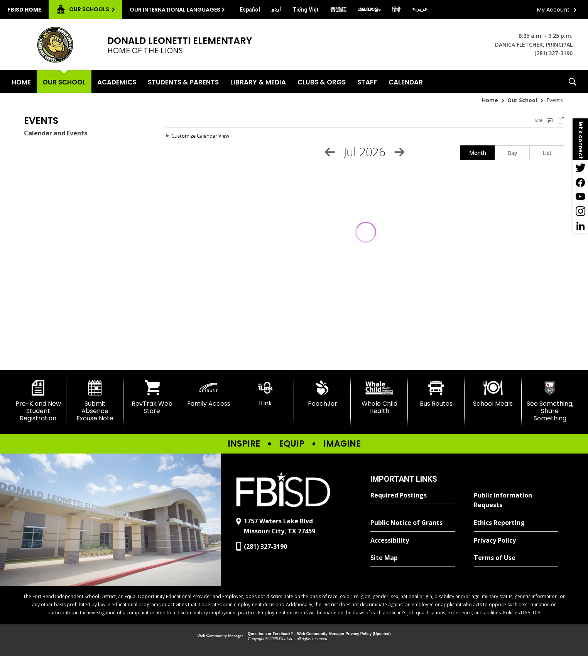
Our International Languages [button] (175, 9)
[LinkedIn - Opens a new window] (580, 226)
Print (550, 120)
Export (561, 120)
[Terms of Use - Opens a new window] (516, 558)
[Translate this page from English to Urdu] (276, 9)
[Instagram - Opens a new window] (580, 211)
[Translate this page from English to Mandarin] (338, 10)
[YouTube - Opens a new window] (580, 197)
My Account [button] (553, 9)
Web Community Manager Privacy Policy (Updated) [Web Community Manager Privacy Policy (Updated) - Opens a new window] (344, 634)
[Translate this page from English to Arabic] (419, 9)
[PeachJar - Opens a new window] (322, 393)
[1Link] (265, 393)
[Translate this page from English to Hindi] (396, 10)
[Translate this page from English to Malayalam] (369, 9)
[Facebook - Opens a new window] (580, 182)
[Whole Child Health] (379, 397)
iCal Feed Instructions (539, 120)
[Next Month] (399, 152)
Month (477, 153)
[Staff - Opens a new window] (367, 81)
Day (512, 153)
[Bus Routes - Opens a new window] (436, 393)
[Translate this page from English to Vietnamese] (306, 10)
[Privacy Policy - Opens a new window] (516, 541)
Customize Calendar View (200, 135)
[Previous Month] (330, 152)
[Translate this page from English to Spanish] (250, 10)
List (546, 153)
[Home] (21, 81)
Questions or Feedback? (270, 634)
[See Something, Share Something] (549, 401)
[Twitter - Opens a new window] (580, 167)
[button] (572, 81)
